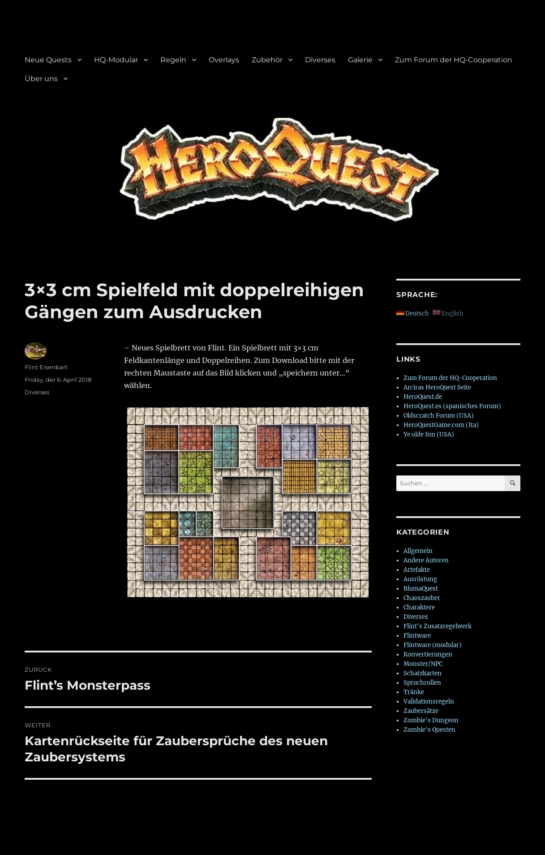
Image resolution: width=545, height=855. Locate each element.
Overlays (224, 60)
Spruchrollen (422, 683)
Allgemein (418, 551)
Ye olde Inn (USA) (428, 434)
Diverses (320, 60)
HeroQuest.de (422, 397)
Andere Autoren (426, 560)
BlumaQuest (420, 588)
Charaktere (419, 607)
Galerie (360, 60)
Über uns (41, 78)
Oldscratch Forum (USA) (438, 415)
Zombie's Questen (429, 730)
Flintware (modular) (432, 645)
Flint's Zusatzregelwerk (437, 626)
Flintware (417, 635)
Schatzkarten (422, 673)
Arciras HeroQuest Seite (437, 387)
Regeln (173, 60)
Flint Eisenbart (46, 367)
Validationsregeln (428, 701)
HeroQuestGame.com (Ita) (441, 425)
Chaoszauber (421, 598)
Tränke (413, 692)
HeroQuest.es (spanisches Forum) (452, 406)
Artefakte (416, 570)
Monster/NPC (422, 664)
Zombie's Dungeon (431, 720)
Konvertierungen (427, 654)
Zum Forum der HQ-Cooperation (453, 60)
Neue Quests (48, 60)
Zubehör (267, 60)
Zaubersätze (420, 711)
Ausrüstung (420, 579)
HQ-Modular (116, 60)
